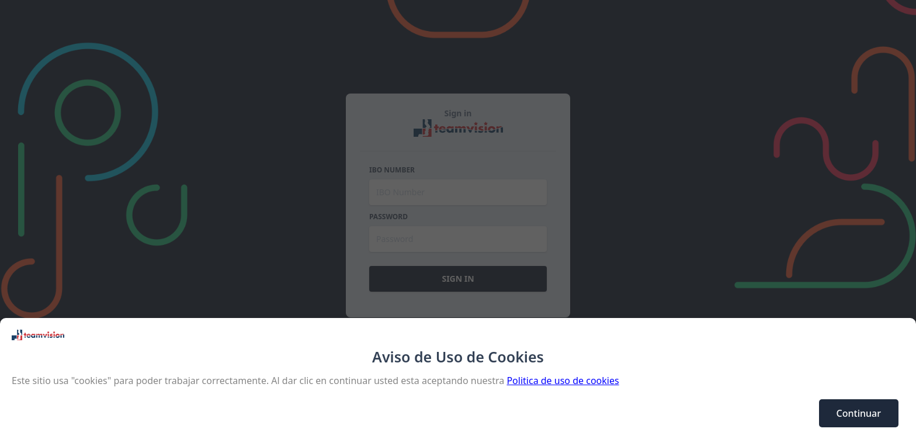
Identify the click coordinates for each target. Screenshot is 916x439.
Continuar (859, 413)
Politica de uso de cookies (562, 380)
